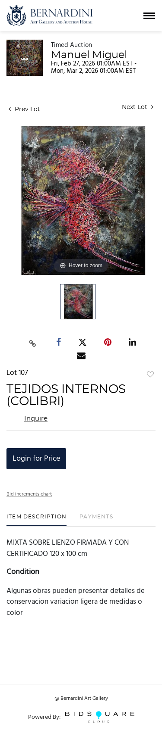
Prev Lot (24, 109)
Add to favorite (150, 375)
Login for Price (36, 458)
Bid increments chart (29, 494)
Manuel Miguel (89, 55)
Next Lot (137, 107)
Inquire (36, 418)
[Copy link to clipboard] (32, 342)
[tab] (36, 520)
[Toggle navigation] (149, 15)
